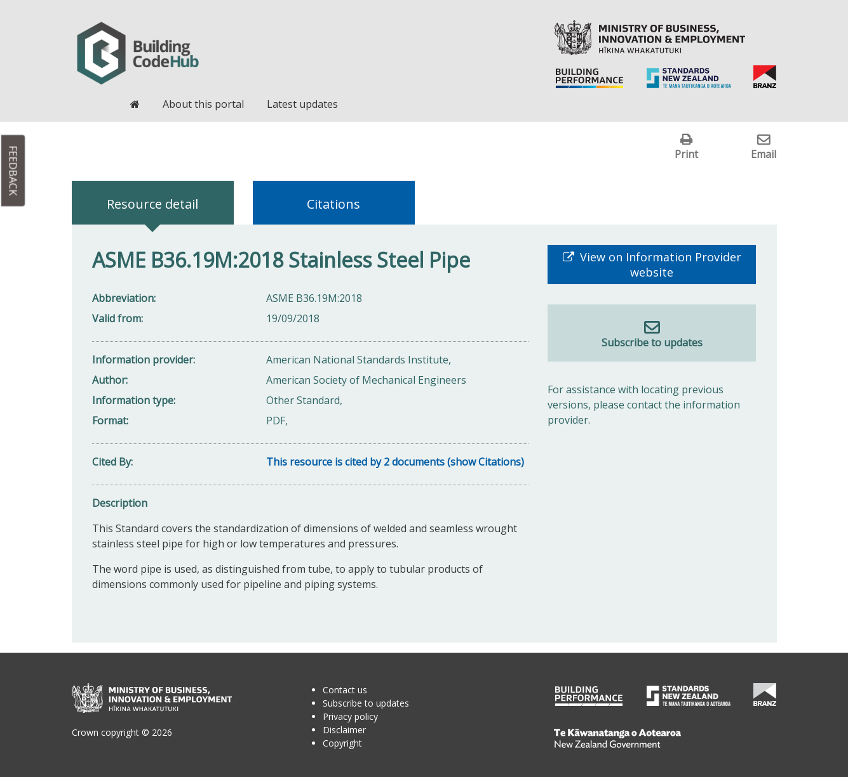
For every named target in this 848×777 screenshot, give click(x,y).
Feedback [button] (13, 171)
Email (763, 153)
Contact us (345, 690)
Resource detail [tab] (152, 203)
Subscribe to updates (652, 342)
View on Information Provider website (659, 264)
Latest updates (302, 104)
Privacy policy (350, 716)
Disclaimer (344, 730)
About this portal (203, 104)
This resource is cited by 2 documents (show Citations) (395, 462)
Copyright (342, 743)
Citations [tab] (333, 203)
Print (686, 153)
